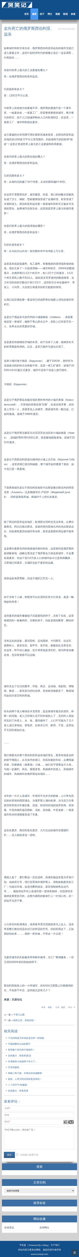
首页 (26, 14)
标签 (73, 14)
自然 (50, 1007)
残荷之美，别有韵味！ (24, 1020)
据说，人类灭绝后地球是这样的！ (25, 1079)
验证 (7, 1121)
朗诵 (65, 14)
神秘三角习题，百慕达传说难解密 (25, 1073)
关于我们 (55, 1245)
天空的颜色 (13, 1067)
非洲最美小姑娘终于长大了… (22, 1061)
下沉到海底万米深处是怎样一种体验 (26, 1038)
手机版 (22, 1245)
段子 (42, 14)
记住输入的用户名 (29, 1155)
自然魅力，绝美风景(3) (19, 1055)
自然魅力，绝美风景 (18, 1090)
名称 (7, 1108)
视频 (57, 14)
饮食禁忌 (9, 1227)
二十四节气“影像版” (18, 1085)
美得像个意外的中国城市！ (21, 1049)
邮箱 (7, 1115)
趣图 (34, 14)
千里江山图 (19, 1014)
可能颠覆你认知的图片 (19, 1044)
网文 (50, 14)
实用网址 (44, 1227)
